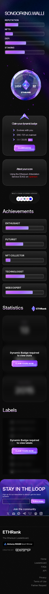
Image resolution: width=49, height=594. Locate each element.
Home (43, 559)
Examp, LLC (23, 550)
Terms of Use (40, 581)
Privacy (42, 577)
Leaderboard (40, 563)
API (44, 570)
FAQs (43, 566)
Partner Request (38, 585)
